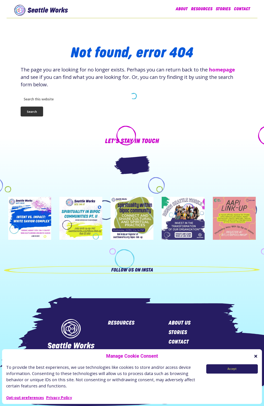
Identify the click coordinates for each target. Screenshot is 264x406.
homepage (222, 69)
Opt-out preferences (25, 397)
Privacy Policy (59, 397)
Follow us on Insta (132, 270)
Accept (232, 369)
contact (179, 341)
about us (180, 322)
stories (178, 332)
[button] (256, 356)
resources (121, 322)
